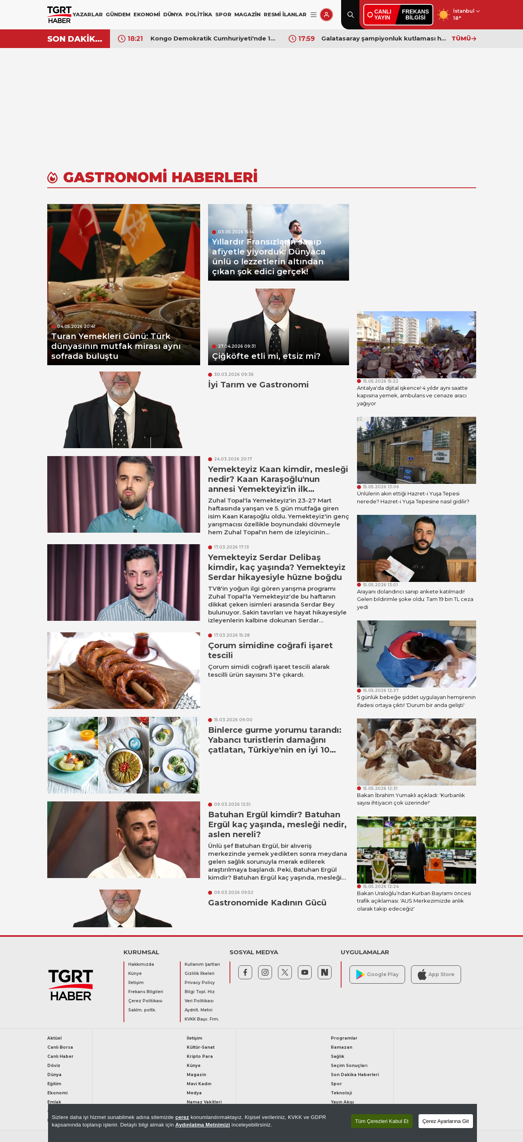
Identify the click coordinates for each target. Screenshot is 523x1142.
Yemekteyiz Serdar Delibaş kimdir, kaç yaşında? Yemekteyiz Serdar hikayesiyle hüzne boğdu (276, 567)
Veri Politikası (199, 1000)
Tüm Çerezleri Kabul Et (381, 1121)
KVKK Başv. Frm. (202, 1019)
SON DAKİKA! (75, 39)
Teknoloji (341, 1093)
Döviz (53, 1065)
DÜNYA (172, 14)
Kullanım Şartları (202, 964)
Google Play (377, 975)
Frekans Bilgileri (145, 991)
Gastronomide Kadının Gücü (267, 902)
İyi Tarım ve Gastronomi (258, 384)
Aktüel (54, 1038)
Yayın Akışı (342, 1102)
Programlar (344, 1038)
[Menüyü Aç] (314, 14)
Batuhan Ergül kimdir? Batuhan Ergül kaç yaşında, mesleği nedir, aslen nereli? (277, 824)
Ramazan (341, 1047)
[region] (262, 1123)
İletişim (136, 982)
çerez (182, 1117)
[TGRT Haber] (59, 14)
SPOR (223, 14)
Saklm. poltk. (142, 1010)
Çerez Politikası (145, 1000)
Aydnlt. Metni (198, 1010)
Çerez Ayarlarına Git (446, 1121)
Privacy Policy (200, 982)
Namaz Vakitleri (204, 1102)
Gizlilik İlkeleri (199, 973)
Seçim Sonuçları (349, 1065)
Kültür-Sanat (200, 1047)
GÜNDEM (118, 14)
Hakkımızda (141, 964)
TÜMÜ (464, 38)
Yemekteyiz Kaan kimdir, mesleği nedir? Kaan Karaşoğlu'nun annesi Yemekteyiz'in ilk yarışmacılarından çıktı (278, 484)
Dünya (54, 1074)
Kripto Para (200, 1056)
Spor (336, 1083)
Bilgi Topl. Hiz (200, 991)
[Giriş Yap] (326, 14)
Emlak (54, 1102)
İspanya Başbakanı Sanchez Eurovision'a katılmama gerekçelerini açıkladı (214, 38)
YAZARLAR (87, 14)
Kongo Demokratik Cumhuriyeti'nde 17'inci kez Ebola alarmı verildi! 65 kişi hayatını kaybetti (384, 38)
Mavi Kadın (199, 1083)
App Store (436, 974)
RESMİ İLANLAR (285, 14)
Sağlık (337, 1056)
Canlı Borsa (60, 1047)
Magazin (196, 1074)
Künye (135, 973)
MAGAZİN (247, 14)
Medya (194, 1093)
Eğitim (54, 1083)
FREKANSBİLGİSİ (415, 14)
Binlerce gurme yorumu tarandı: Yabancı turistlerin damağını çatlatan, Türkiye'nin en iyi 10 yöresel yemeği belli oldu (275, 745)
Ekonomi (57, 1093)
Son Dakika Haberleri (355, 1074)
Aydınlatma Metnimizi (203, 1125)
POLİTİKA (198, 14)
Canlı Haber (60, 1056)
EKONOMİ (146, 14)
